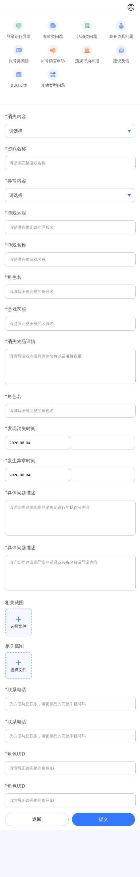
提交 (103, 819)
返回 (37, 819)
